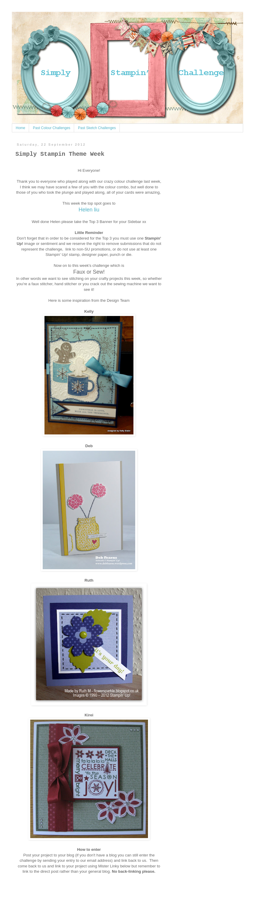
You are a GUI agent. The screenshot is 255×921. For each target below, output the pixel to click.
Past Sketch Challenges (97, 128)
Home (20, 128)
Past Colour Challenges (51, 128)
